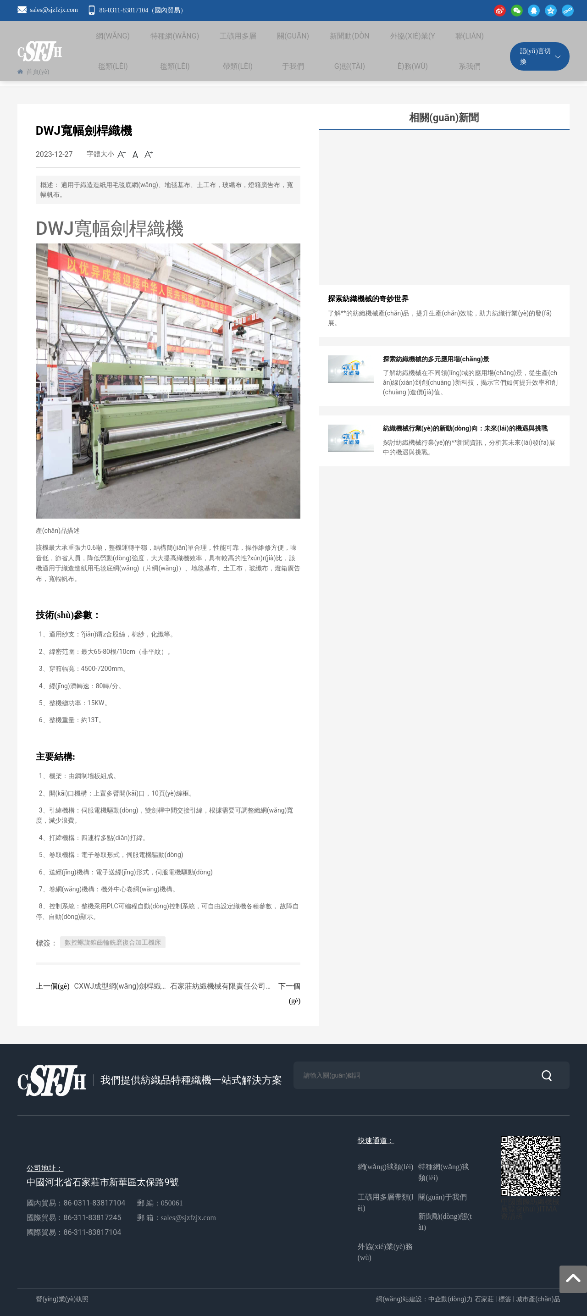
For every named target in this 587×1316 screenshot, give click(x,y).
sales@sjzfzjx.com (54, 9)
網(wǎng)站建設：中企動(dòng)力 (424, 1299)
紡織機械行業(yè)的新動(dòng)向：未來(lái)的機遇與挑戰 (464, 428)
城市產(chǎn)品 (538, 1299)
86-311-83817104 (92, 1232)
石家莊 (484, 1299)
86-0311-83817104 (94, 1203)
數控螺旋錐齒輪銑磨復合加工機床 (113, 942)
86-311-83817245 (93, 1217)
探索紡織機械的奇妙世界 (368, 298)
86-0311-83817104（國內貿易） (143, 10)
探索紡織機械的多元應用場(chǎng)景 (436, 359)
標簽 (504, 1299)
